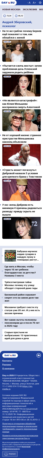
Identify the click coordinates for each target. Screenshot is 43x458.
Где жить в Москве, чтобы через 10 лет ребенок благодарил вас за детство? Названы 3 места (20, 271)
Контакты (7, 360)
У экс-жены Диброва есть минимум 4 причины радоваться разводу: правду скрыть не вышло (21, 228)
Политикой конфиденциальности (16, 448)
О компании (8, 368)
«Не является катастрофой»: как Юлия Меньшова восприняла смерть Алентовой (21, 120)
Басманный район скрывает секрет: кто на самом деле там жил (22, 297)
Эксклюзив (30, 9)
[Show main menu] (40, 2)
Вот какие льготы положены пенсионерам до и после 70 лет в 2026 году (22, 322)
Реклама (6, 364)
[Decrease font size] (29, 2)
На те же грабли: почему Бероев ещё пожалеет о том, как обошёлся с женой (21, 51)
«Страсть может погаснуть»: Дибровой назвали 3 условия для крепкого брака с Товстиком (21, 190)
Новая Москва (11, 9)
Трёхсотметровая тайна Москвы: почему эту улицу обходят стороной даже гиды (21, 285)
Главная (10, 355)
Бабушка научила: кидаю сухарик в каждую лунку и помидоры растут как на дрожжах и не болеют (22, 255)
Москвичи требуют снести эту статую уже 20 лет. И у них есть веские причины (22, 310)
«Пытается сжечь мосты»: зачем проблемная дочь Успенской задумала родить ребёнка (21, 85)
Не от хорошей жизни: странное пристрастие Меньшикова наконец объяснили (21, 155)
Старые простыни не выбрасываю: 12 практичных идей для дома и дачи (21, 335)
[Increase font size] (34, 2)
